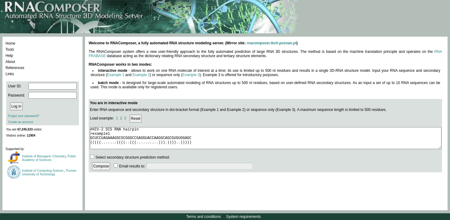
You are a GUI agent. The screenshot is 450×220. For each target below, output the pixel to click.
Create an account (20, 122)
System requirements (243, 217)
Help (9, 55)
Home (10, 43)
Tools (10, 49)
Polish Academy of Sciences (49, 158)
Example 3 (191, 75)
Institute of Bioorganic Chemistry (44, 156)
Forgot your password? (23, 116)
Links (10, 74)
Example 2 (141, 75)
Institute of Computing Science (43, 170)
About (10, 62)
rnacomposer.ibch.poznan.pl (272, 43)
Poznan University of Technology (49, 172)
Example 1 (115, 75)
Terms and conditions (203, 217)
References (15, 68)
